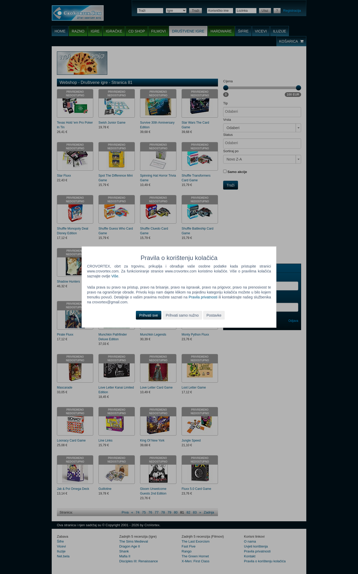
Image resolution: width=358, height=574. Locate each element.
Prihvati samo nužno (182, 315)
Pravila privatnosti (203, 297)
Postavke (214, 315)
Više (114, 276)
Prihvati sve (148, 315)
